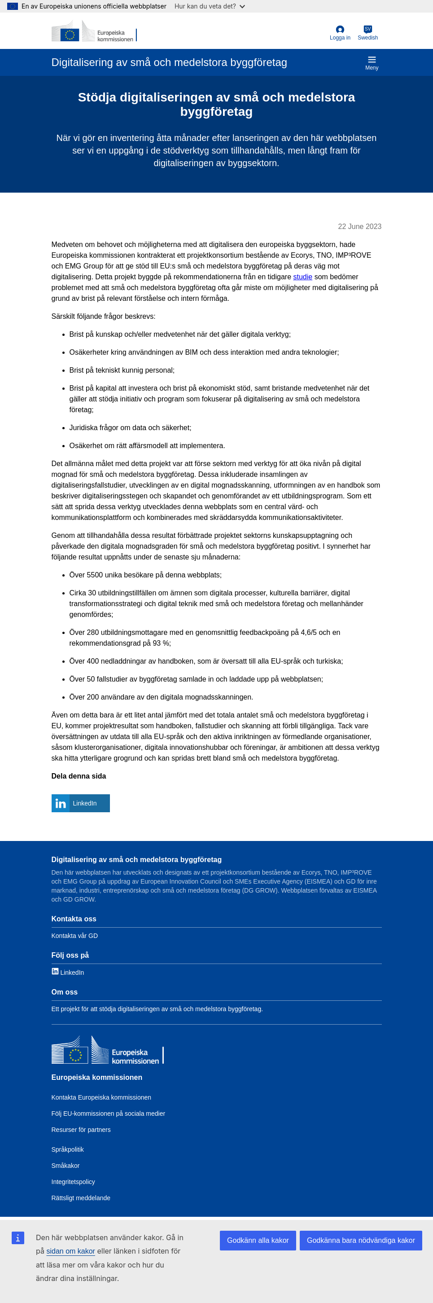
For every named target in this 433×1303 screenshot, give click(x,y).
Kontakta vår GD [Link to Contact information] (75, 935)
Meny (371, 63)
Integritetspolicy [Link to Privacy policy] (73, 1181)
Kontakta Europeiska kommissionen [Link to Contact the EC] (102, 1097)
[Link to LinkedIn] (68, 972)
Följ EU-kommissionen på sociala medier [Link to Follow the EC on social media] (109, 1113)
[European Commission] (94, 30)
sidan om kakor (70, 1251)
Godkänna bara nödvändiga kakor (361, 1240)
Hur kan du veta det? (210, 6)
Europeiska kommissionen (97, 1077)
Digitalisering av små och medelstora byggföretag (137, 859)
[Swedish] (367, 33)
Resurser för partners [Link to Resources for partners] (81, 1129)
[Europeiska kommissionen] (108, 1050)
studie (302, 277)
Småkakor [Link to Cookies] (66, 1165)
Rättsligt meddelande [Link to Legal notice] (81, 1198)
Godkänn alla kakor (258, 1240)
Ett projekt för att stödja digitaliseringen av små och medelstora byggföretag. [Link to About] (157, 1008)
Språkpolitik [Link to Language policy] (68, 1149)
